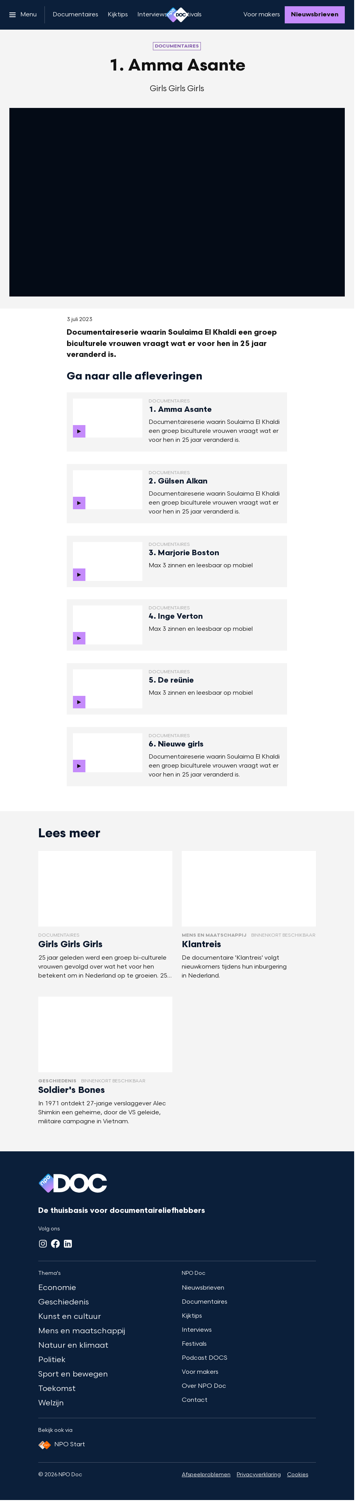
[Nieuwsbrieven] (315, 14)
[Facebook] (55, 1243)
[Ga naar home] (177, 15)
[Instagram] (43, 1243)
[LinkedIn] (68, 1243)
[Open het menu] (23, 14)
